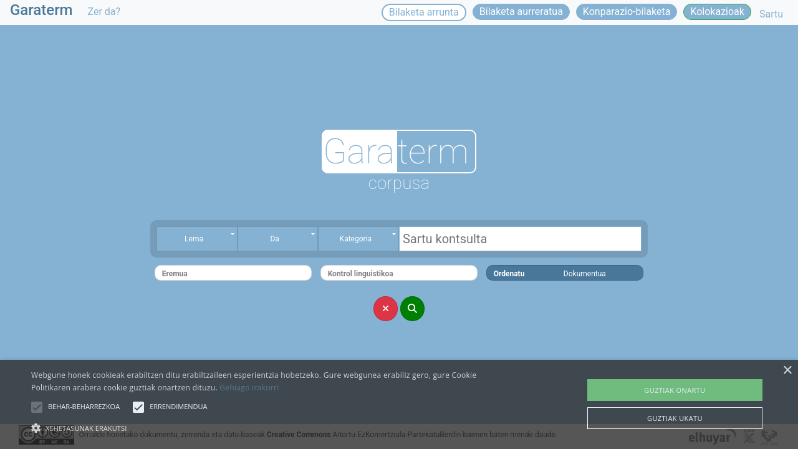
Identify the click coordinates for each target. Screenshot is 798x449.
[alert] (399, 404)
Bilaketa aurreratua (521, 11)
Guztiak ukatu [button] (675, 418)
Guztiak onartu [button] (674, 390)
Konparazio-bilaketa (627, 11)
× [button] (787, 370)
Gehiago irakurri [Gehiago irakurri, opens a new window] (249, 387)
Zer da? (104, 11)
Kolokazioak (717, 11)
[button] (36, 407)
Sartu (771, 14)
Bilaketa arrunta (424, 12)
